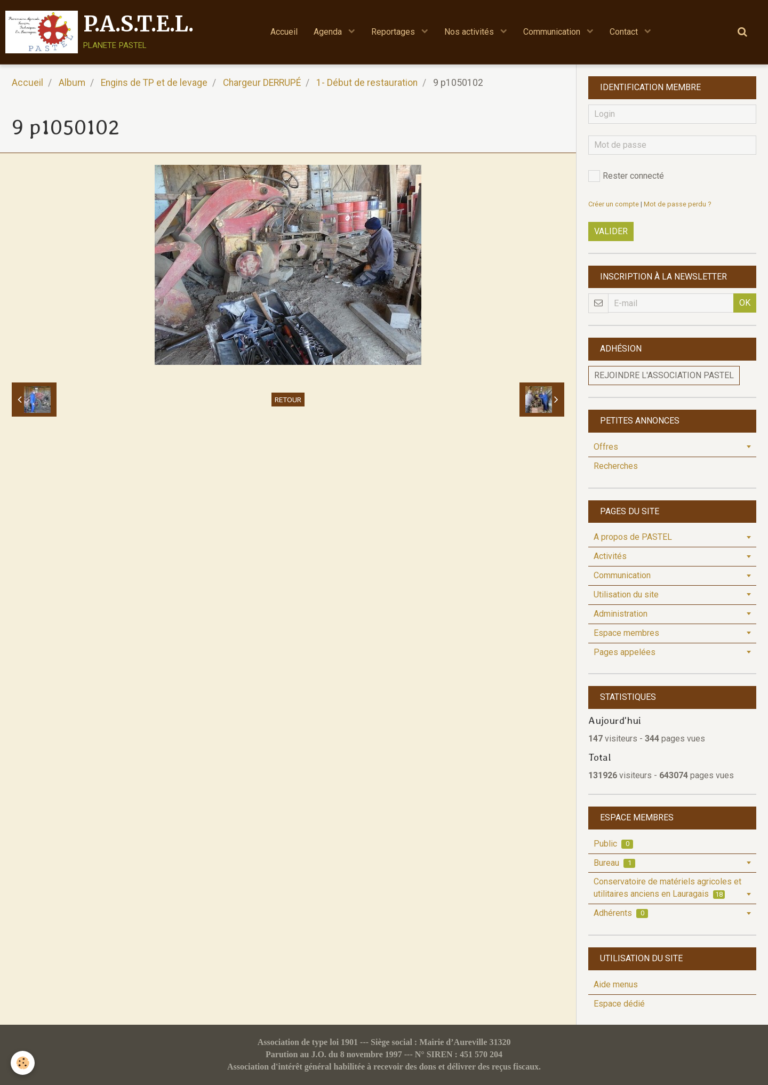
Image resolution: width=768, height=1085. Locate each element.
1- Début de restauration (367, 82)
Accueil (284, 32)
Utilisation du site (626, 594)
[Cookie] (23, 1063)
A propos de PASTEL (633, 537)
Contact (625, 32)
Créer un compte (613, 204)
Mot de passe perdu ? (677, 204)
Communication (552, 32)
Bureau (614, 863)
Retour (288, 399)
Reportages (394, 32)
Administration (620, 614)
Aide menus (616, 984)
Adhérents (621, 913)
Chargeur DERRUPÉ (262, 82)
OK (744, 303)
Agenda (329, 32)
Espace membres (626, 633)
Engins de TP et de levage (154, 82)
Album (72, 82)
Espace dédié (619, 1004)
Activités (610, 556)
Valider (611, 231)
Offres (606, 447)
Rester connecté (626, 176)
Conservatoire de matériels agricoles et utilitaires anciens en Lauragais (667, 887)
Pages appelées (624, 652)
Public (613, 844)
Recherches (616, 466)
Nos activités (470, 32)
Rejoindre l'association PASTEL (664, 375)
